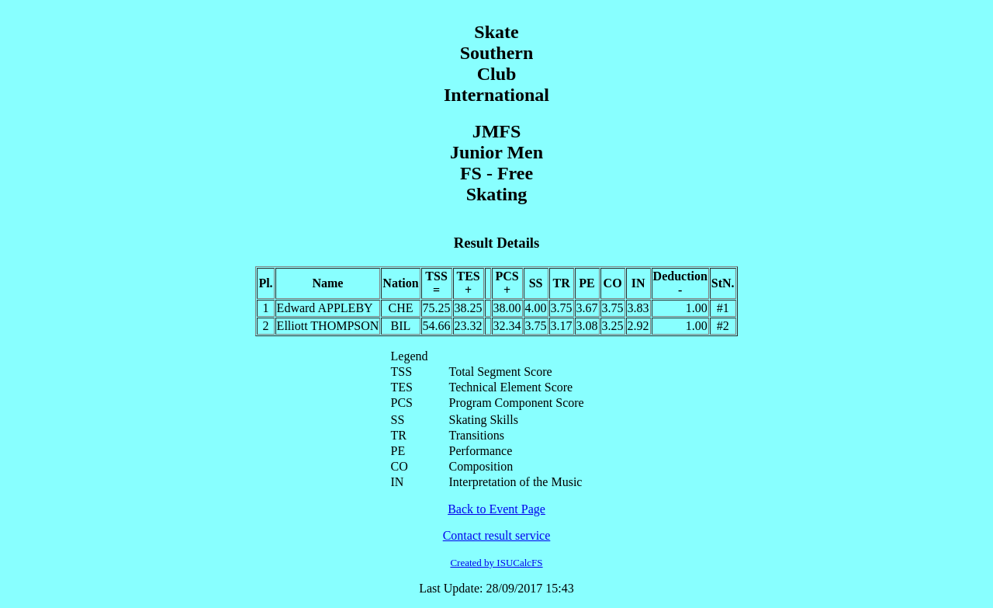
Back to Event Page (496, 509)
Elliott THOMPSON (328, 325)
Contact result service (497, 535)
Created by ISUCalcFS (496, 562)
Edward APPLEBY (325, 307)
